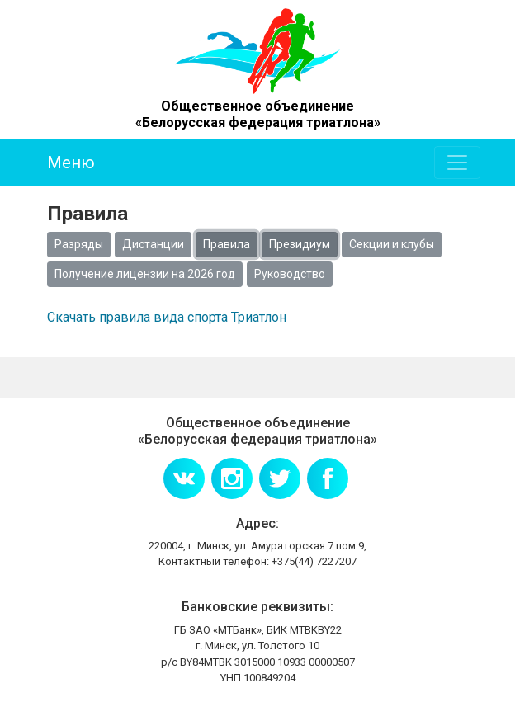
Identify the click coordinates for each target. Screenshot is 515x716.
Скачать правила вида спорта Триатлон (166, 317)
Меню (71, 162)
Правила (226, 244)
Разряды (78, 244)
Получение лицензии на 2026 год (144, 273)
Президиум (299, 244)
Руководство (289, 273)
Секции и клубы (391, 244)
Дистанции (153, 244)
